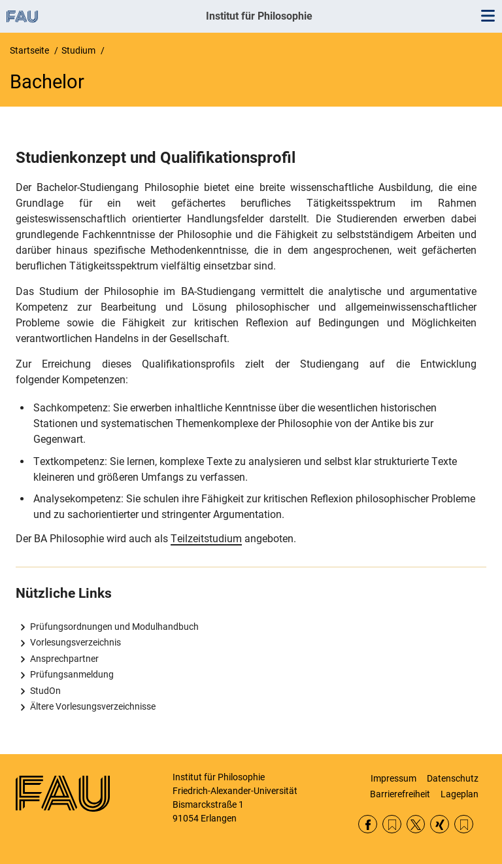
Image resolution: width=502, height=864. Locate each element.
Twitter (416, 824)
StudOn (45, 690)
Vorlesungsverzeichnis (75, 642)
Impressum (393, 778)
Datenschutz (452, 778)
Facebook (367, 824)
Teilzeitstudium (206, 538)
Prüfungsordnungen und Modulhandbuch (114, 626)
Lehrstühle (463, 824)
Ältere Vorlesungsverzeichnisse (93, 706)
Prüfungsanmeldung (72, 674)
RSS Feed (391, 824)
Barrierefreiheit (400, 794)
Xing (439, 824)
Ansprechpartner (64, 658)
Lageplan (459, 794)
